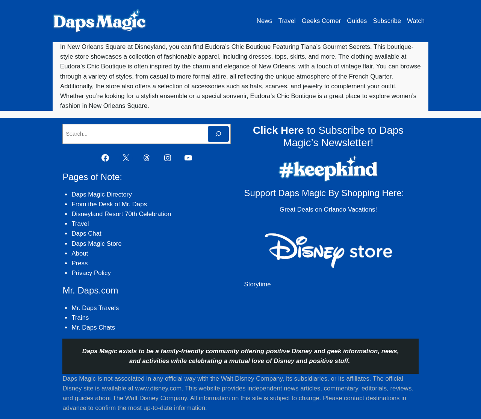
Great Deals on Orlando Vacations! (328, 209)
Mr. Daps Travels (95, 308)
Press (79, 263)
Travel (80, 223)
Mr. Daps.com (90, 290)
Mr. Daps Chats (93, 327)
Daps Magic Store (96, 243)
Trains (80, 317)
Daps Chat (86, 233)
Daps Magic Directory (101, 194)
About (79, 253)
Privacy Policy (90, 273)
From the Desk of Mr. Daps (109, 204)
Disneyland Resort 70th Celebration (121, 214)
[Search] (218, 134)
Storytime (257, 284)
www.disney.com (158, 388)
